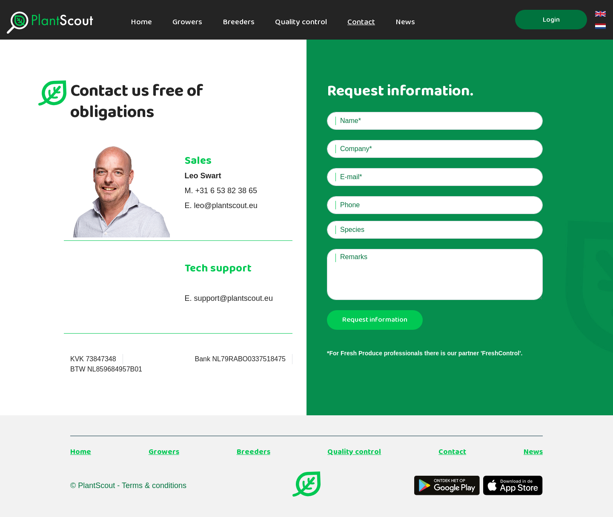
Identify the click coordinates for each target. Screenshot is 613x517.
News (405, 22)
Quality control (301, 22)
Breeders (239, 22)
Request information (374, 320)
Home (141, 22)
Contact (361, 22)
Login (551, 20)
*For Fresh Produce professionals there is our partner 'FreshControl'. (424, 353)
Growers (187, 22)
